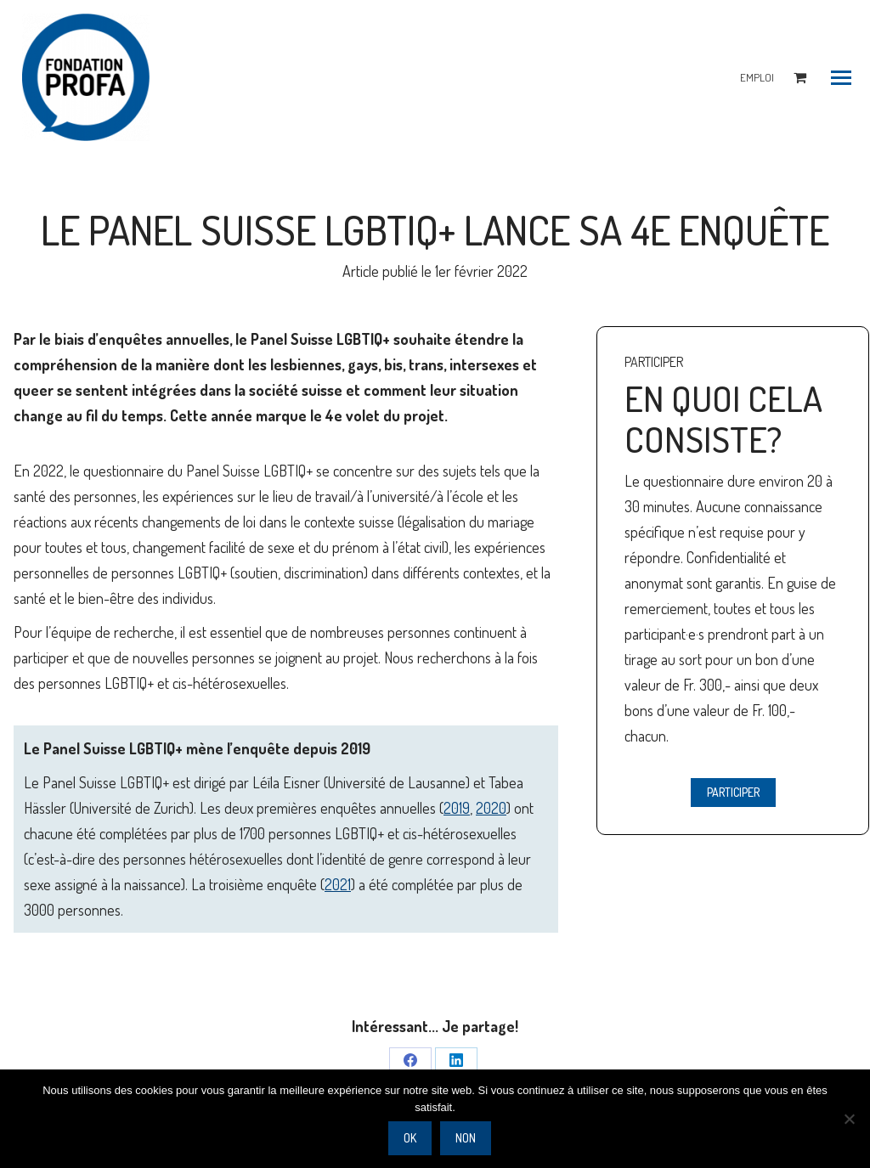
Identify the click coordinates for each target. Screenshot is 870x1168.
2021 (338, 884)
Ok (410, 1138)
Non (465, 1138)
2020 (491, 807)
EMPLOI (757, 77)
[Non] (848, 1118)
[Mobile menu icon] (841, 77)
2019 (456, 807)
